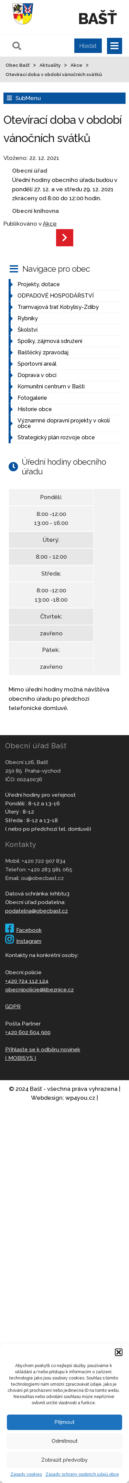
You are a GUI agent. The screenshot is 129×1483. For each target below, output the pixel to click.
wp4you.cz (80, 1097)
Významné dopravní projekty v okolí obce (64, 423)
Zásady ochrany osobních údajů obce (82, 1474)
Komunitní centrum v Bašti (51, 386)
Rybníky (28, 318)
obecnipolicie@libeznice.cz (39, 989)
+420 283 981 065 (50, 869)
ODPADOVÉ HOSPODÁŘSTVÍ (56, 295)
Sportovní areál (37, 364)
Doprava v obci (37, 375)
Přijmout (64, 1422)
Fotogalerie (32, 398)
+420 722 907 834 (44, 861)
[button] (118, 1352)
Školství (27, 329)
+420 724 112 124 (27, 981)
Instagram (23, 941)
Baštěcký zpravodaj (43, 352)
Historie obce (35, 409)
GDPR (13, 1006)
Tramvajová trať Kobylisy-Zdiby (58, 307)
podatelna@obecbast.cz (36, 910)
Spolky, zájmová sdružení (50, 341)
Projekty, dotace (39, 284)
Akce (50, 223)
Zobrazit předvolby (64, 1460)
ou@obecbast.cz (42, 878)
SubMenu (28, 98)
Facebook (23, 930)
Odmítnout (65, 1441)
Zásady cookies (26, 1474)
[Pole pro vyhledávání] (56, 45)
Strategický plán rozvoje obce (56, 437)
